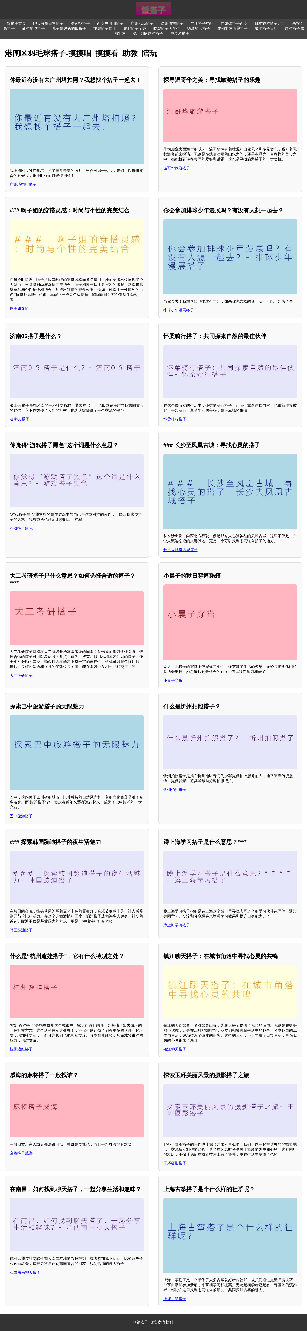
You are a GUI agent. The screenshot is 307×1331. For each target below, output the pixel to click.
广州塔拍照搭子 (23, 184)
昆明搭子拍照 (202, 23)
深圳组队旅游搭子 (148, 33)
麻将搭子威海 (21, 1153)
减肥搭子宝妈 (134, 28)
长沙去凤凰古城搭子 (180, 550)
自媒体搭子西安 (234, 23)
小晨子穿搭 (172, 680)
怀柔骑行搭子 (174, 419)
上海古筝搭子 (174, 1299)
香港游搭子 (179, 33)
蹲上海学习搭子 (176, 925)
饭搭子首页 (16, 23)
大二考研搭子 (21, 675)
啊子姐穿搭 (19, 308)
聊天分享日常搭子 (48, 23)
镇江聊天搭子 (174, 1049)
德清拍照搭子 (198, 28)
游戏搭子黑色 (21, 528)
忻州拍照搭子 (174, 790)
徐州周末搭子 (172, 23)
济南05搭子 (19, 419)
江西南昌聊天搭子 (25, 1272)
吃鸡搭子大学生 (166, 28)
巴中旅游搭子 (21, 816)
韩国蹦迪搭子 (21, 930)
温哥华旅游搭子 (176, 168)
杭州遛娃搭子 (21, 1049)
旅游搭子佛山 (104, 28)
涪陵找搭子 (80, 23)
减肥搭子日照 (266, 28)
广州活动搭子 (142, 23)
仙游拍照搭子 (33, 28)
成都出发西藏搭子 (232, 28)
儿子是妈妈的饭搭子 (69, 28)
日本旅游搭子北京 (270, 23)
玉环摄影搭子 (174, 1163)
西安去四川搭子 (110, 23)
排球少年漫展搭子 (178, 310)
